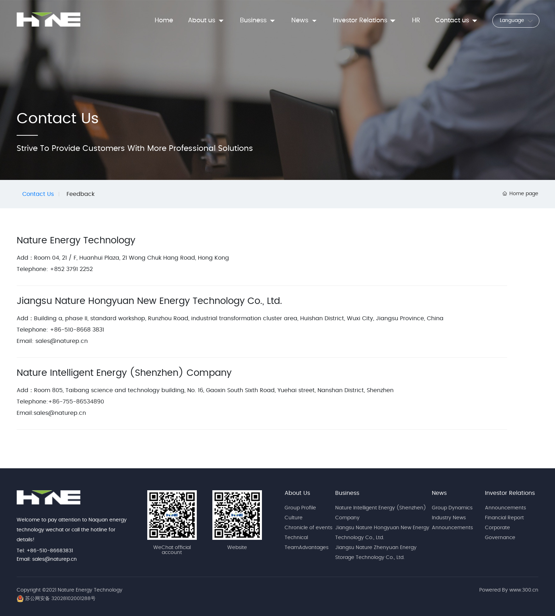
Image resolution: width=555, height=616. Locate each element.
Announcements (452, 527)
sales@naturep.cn (61, 341)
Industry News (449, 517)
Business (347, 493)
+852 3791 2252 (70, 269)
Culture (294, 517)
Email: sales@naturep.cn (47, 559)
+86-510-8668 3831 (77, 330)
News (439, 493)
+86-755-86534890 (76, 402)
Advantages (313, 547)
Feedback (81, 194)
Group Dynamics (452, 507)
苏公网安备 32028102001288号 (60, 598)
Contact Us (38, 194)
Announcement (504, 507)
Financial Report (504, 517)
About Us (297, 493)
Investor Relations (510, 493)
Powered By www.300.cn (508, 590)
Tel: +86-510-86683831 (45, 550)
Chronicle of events (308, 527)
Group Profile (300, 507)
